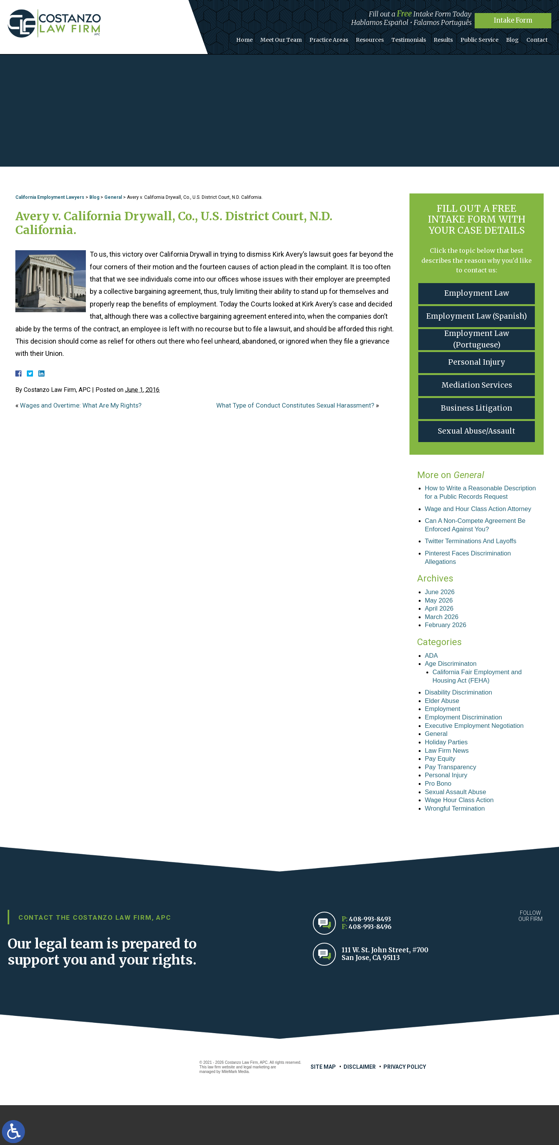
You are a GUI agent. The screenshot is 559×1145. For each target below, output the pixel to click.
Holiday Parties (448, 776)
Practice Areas (343, 37)
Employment (444, 740)
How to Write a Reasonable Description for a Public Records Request (474, 497)
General (113, 197)
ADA (432, 682)
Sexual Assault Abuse (458, 830)
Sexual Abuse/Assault (477, 431)
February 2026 (447, 651)
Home (264, 37)
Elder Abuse (443, 731)
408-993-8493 (371, 959)
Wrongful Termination (457, 847)
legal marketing (256, 1107)
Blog (516, 37)
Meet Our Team (298, 37)
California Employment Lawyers (49, 197)
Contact (538, 37)
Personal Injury (476, 362)
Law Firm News (448, 785)
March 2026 (443, 642)
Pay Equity (441, 794)
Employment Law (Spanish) (477, 316)
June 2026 (441, 615)
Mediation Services (477, 385)
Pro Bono (439, 820)
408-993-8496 (371, 967)
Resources (382, 37)
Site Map (323, 1107)
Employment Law (476, 293)
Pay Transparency (452, 802)
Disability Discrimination (461, 722)
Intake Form (513, 20)
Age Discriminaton (453, 691)
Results (451, 37)
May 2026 (440, 624)
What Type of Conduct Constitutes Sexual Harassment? (301, 405)
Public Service (485, 37)
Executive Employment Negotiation (478, 758)
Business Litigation (476, 408)
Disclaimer (360, 1107)
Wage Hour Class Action (462, 838)
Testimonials (419, 37)
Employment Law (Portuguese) (476, 339)
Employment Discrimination (466, 749)
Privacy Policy (404, 1107)
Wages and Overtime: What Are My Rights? (84, 405)
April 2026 (440, 633)
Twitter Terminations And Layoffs (474, 563)
